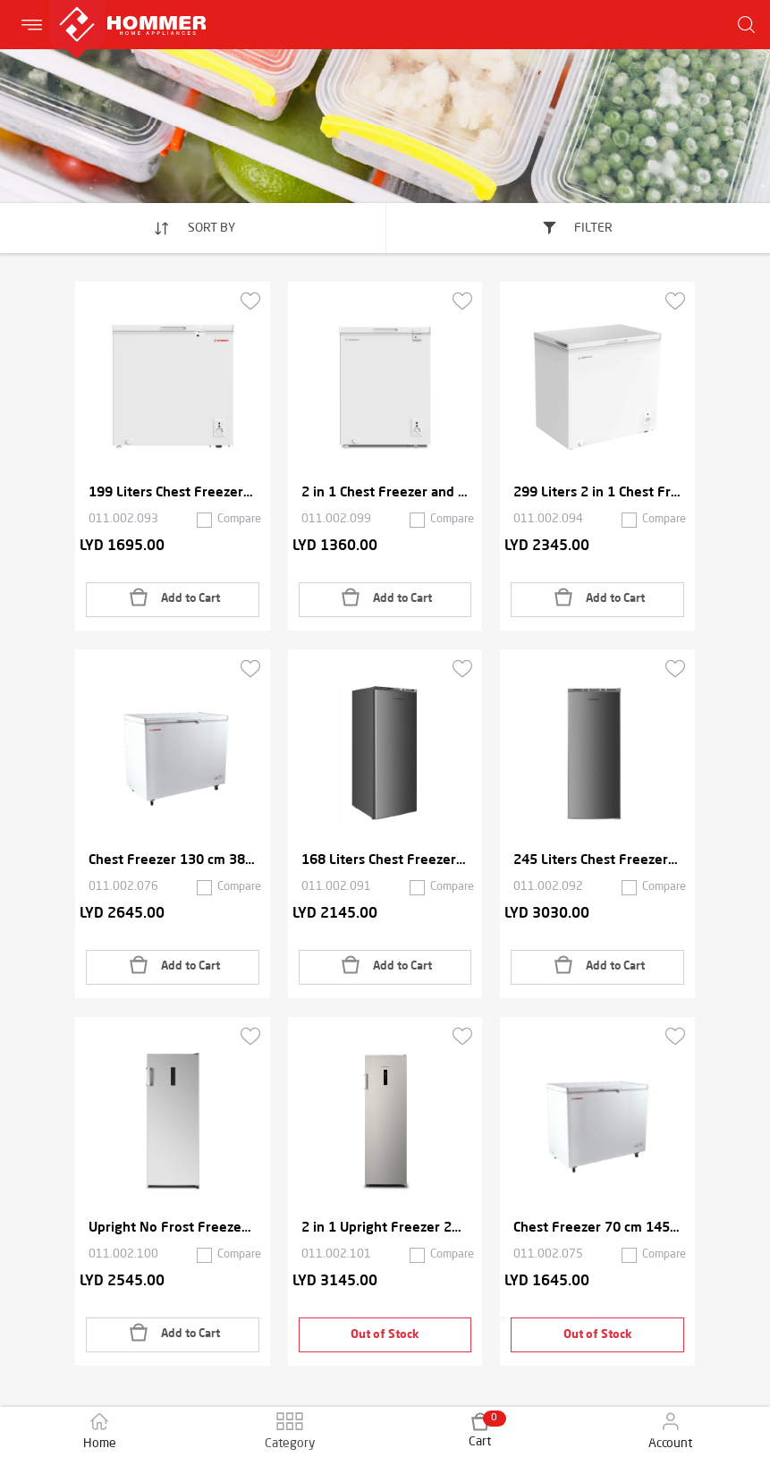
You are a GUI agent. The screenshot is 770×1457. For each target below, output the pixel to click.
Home (99, 1431)
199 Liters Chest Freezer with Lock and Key (173, 493)
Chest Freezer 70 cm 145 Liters (597, 1228)
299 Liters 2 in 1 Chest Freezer (597, 493)
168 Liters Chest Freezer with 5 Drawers (385, 861)
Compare (239, 519)
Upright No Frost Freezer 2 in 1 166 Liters (173, 1228)
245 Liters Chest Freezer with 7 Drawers (597, 861)
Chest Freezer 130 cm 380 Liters (173, 861)
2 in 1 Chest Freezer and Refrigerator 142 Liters (385, 493)
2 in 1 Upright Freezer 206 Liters (385, 1228)
